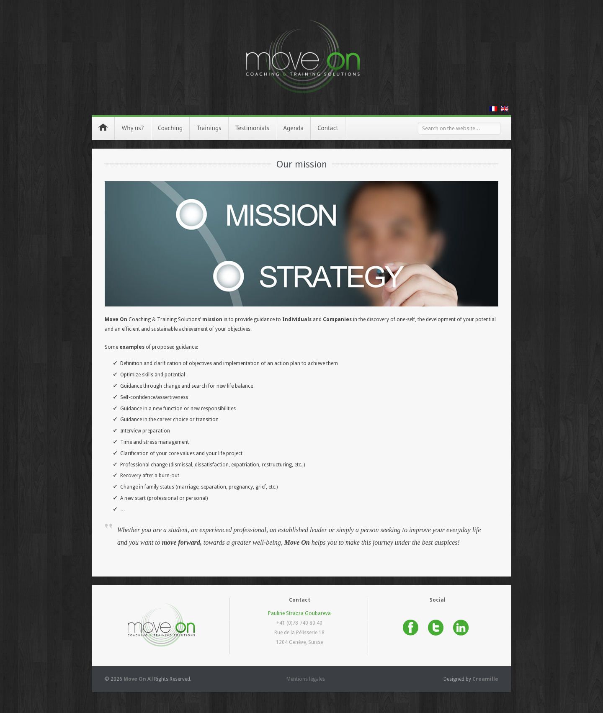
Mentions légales (305, 679)
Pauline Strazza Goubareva (299, 613)
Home (103, 127)
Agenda (293, 128)
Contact (327, 128)
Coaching (170, 130)
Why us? (133, 130)
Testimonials (252, 128)
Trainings (209, 130)
